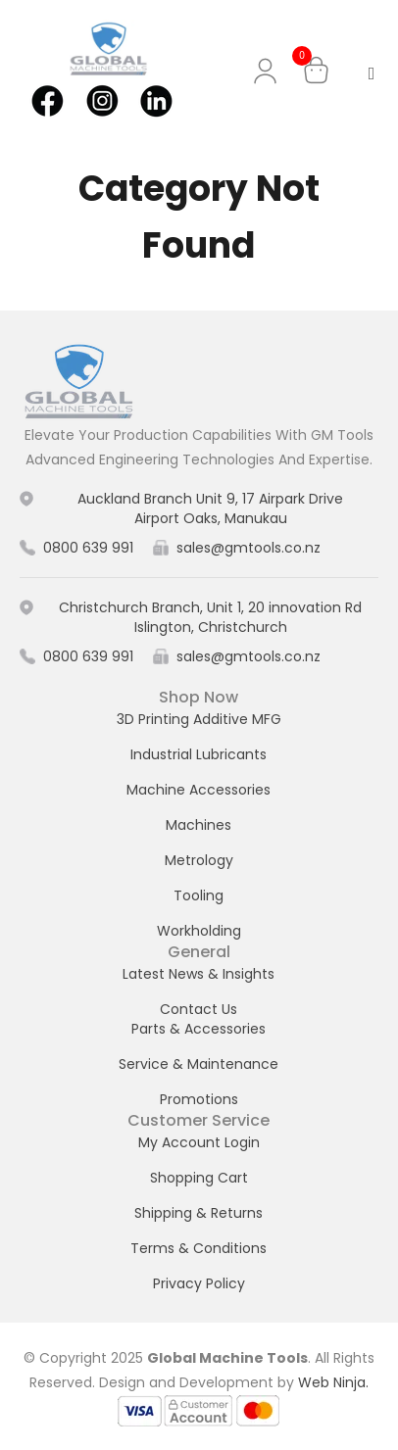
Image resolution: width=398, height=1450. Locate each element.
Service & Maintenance (198, 1064)
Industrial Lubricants (198, 754)
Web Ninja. (333, 1382)
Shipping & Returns (198, 1213)
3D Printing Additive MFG (199, 719)
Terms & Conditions (198, 1248)
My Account (269, 71)
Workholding (199, 931)
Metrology (199, 860)
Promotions (199, 1099)
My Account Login (199, 1142)
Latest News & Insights (198, 974)
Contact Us (198, 1009)
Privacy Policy (199, 1283)
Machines (198, 825)
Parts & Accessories (198, 1029)
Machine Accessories (198, 789)
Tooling (199, 895)
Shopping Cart (199, 1177)
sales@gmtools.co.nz (248, 547)
